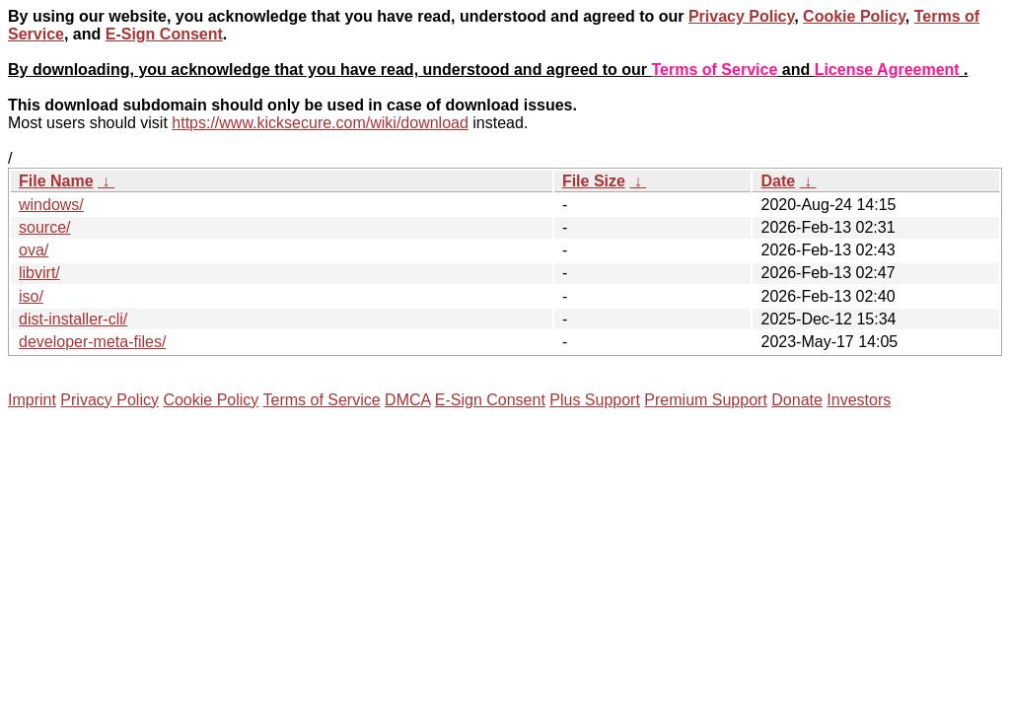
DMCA (407, 399)
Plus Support (594, 399)
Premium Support (705, 399)
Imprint (32, 399)
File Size (593, 181)
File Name (56, 181)
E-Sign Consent (164, 34)
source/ (44, 227)
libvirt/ (39, 272)
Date (777, 181)
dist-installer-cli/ (73, 319)
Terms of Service (321, 399)
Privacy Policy (741, 16)
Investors (859, 399)
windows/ (51, 204)
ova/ (33, 250)
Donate (797, 399)
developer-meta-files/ (92, 341)
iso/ (31, 296)
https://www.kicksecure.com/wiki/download (320, 122)
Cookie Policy (854, 16)
